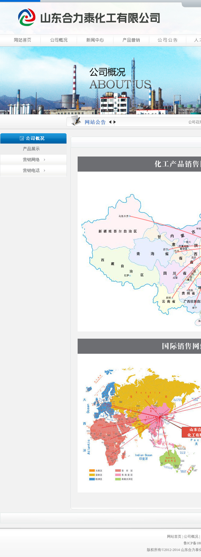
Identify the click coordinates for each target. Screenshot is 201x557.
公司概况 (191, 536)
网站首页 (174, 536)
